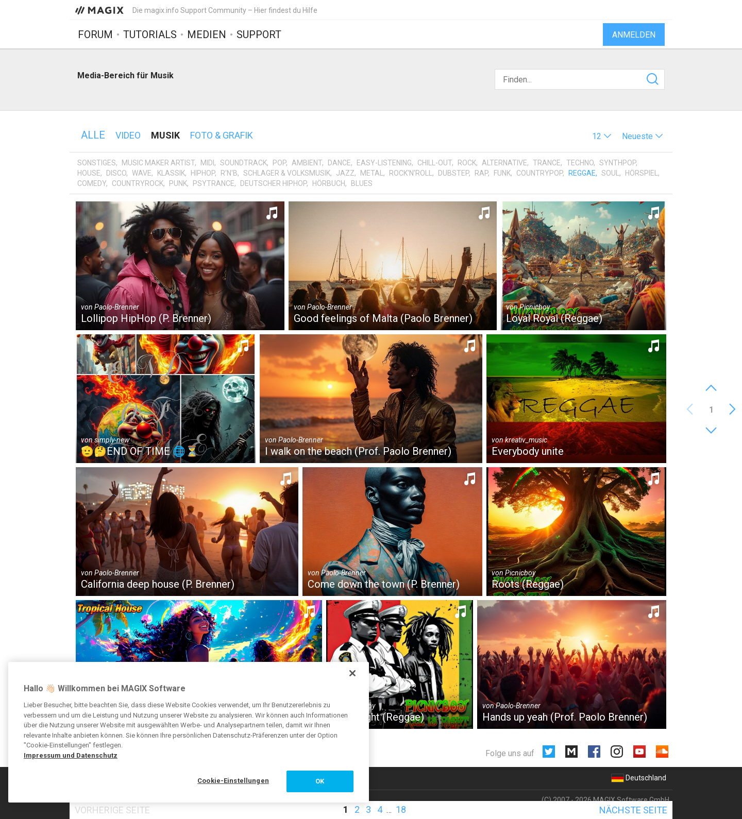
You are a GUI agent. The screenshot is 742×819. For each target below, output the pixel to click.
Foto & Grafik (221, 135)
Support (259, 34)
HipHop (203, 173)
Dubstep (453, 173)
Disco (116, 173)
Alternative (504, 163)
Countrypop (539, 173)
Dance (339, 163)
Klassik (171, 173)
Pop (279, 163)
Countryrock (137, 183)
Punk (178, 183)
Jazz (345, 173)
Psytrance (213, 183)
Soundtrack (243, 163)
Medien (206, 34)
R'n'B (229, 173)
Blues (362, 183)
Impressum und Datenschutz (70, 755)
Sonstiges (96, 163)
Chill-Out (434, 163)
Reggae (582, 173)
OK (319, 781)
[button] (602, 136)
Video (128, 135)
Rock (467, 163)
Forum (95, 34)
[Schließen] (352, 673)
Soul (610, 173)
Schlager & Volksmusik (286, 173)
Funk (502, 173)
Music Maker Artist (158, 163)
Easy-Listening (384, 163)
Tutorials (150, 34)
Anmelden (633, 35)
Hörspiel (641, 173)
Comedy (91, 183)
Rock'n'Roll (410, 173)
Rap (481, 173)
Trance (547, 163)
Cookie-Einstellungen (233, 780)
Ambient (307, 163)
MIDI (207, 163)
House (88, 173)
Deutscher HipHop (273, 183)
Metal (371, 173)
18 (401, 809)
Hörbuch (328, 183)
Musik (165, 135)
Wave (141, 173)
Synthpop (617, 163)
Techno (580, 163)
